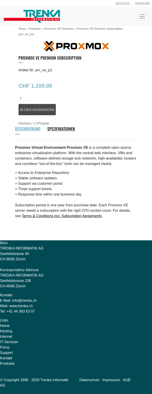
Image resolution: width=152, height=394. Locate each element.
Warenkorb (142, 3)
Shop (22, 28)
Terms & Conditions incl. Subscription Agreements (62, 216)
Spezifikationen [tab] (61, 129)
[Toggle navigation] (142, 16)
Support (6, 353)
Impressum (111, 380)
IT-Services (9, 342)
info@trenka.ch (24, 300)
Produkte (35, 28)
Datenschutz (90, 380)
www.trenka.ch (21, 306)
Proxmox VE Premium (58, 28)
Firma (4, 347)
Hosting (6, 331)
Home (5, 326)
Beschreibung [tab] (28, 129)
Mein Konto (123, 3)
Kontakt (6, 358)
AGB (127, 380)
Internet (6, 336)
